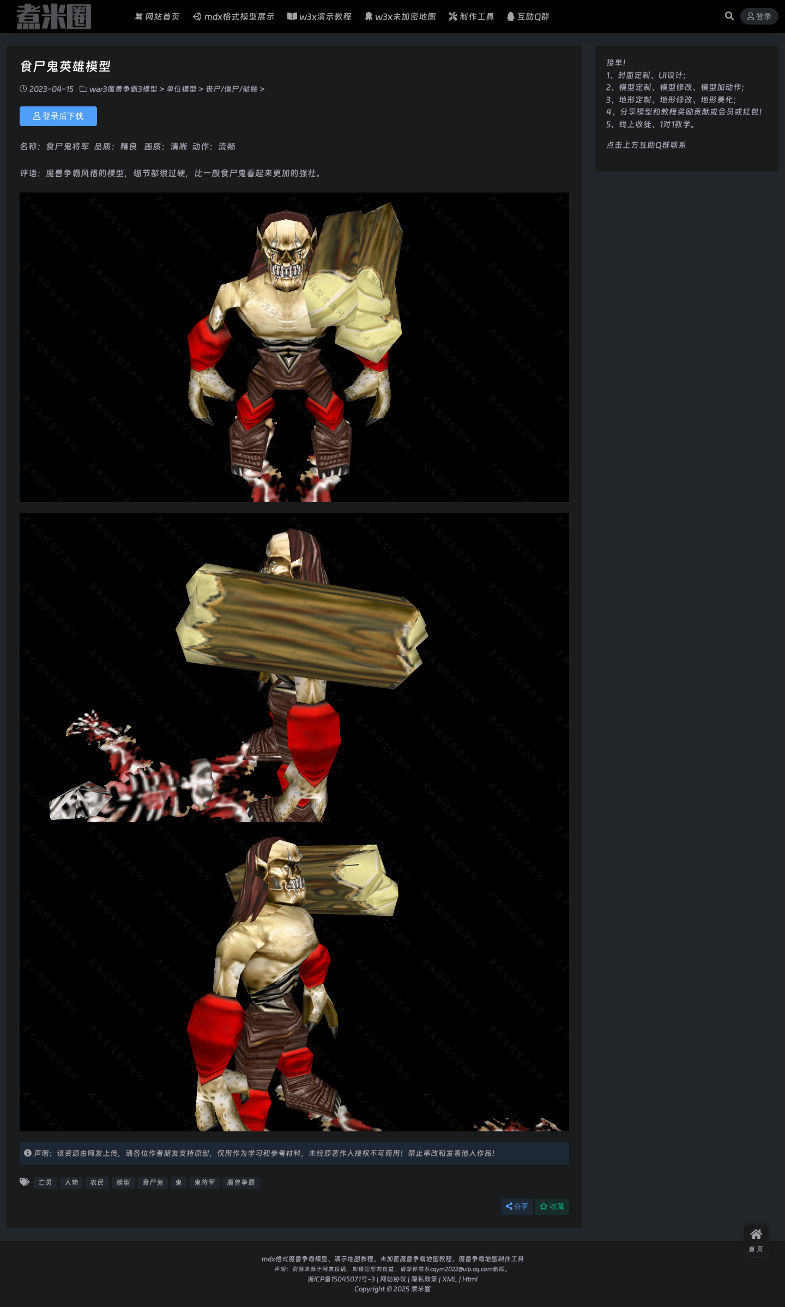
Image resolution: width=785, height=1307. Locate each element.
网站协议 (393, 1279)
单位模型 (181, 89)
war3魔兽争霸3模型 (123, 89)
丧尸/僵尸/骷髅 (232, 89)
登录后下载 (58, 116)
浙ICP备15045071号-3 (341, 1279)
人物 (71, 1182)
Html (470, 1279)
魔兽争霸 (241, 1182)
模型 (123, 1182)
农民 (97, 1182)
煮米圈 (421, 1289)
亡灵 (45, 1182)
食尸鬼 (153, 1182)
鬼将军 (204, 1182)
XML (449, 1279)
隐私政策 (424, 1279)
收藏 (552, 1206)
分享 (517, 1206)
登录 (759, 17)
